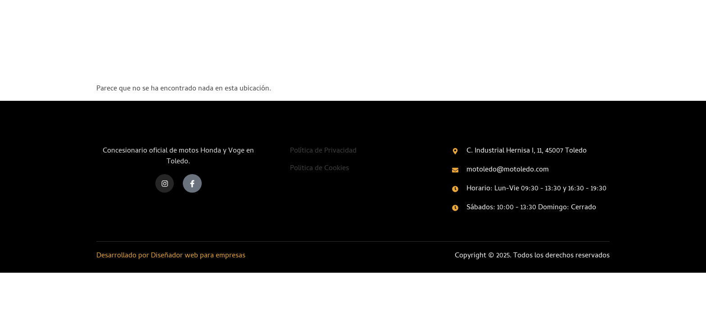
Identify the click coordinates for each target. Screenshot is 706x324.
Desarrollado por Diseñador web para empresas (170, 256)
